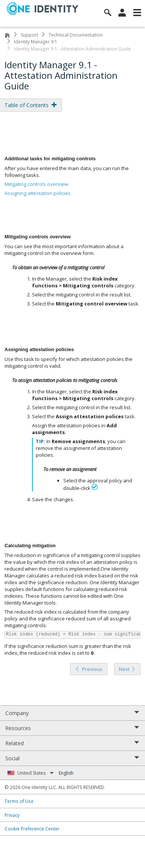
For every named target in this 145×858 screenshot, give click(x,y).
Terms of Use (19, 801)
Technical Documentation (76, 35)
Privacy (12, 815)
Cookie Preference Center (32, 829)
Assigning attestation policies (38, 193)
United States (35, 773)
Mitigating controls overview (36, 184)
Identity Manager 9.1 (35, 41)
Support (29, 35)
